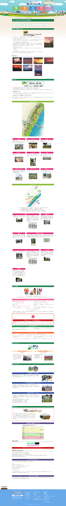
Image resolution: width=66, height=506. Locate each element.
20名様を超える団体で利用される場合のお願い (49, 496)
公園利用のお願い (46, 498)
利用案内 (24, 8)
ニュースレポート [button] (41, 24)
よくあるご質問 (49, 8)
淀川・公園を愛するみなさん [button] (16, 24)
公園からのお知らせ (37, 492)
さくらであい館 (28, 495)
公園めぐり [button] (23, 24)
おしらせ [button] (46, 24)
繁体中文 (52, 3)
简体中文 (50, 3)
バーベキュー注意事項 (37, 497)
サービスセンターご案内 (37, 496)
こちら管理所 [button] (28, 24)
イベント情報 (41, 8)
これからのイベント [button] (34, 24)
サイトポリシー (46, 500)
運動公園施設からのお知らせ (38, 499)
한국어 (47, 3)
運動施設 (33, 8)
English (45, 3)
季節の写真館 (28, 493)
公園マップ (16, 8)
